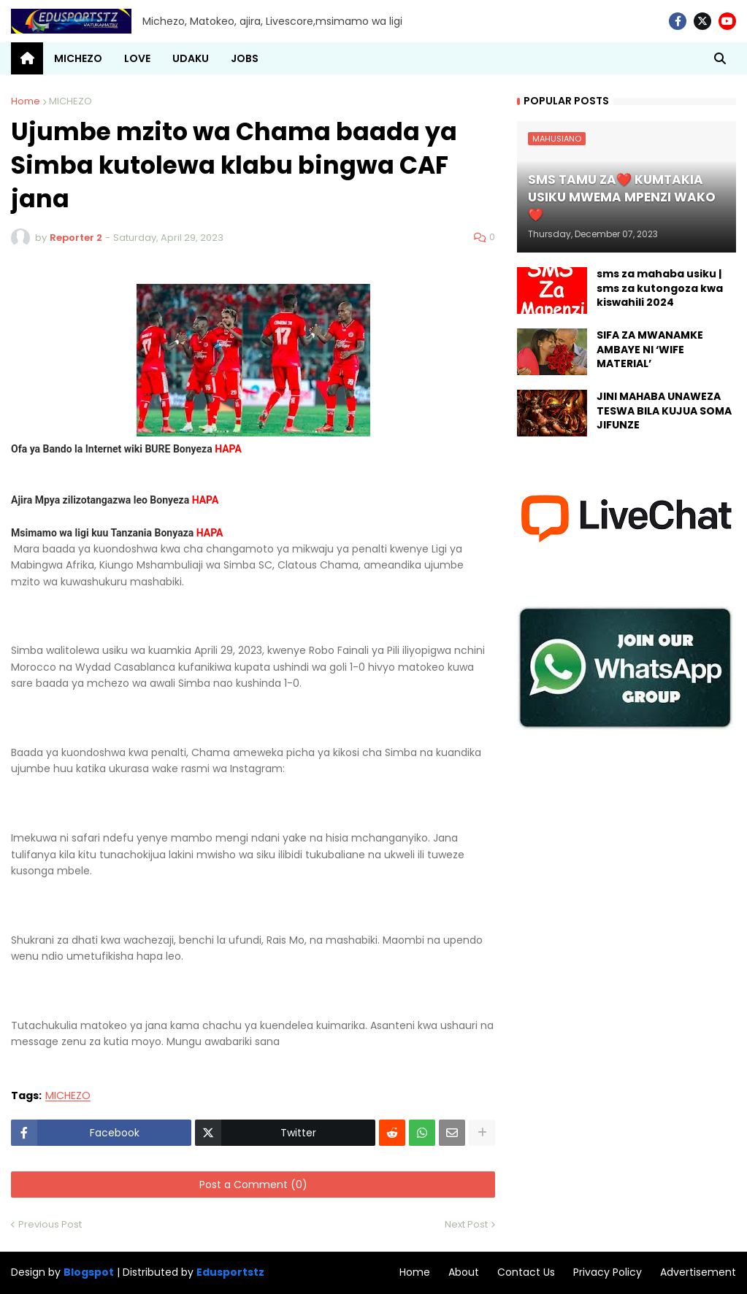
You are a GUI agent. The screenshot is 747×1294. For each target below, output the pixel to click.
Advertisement (698, 1272)
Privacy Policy (607, 1272)
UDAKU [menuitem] (190, 58)
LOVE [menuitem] (137, 58)
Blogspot (89, 1272)
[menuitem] (27, 58)
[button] (720, 58)
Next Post (466, 1224)
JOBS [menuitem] (244, 58)
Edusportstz (230, 1272)
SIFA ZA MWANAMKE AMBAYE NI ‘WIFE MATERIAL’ (650, 349)
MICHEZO (70, 101)
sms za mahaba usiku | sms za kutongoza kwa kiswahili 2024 (660, 288)
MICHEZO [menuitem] (78, 58)
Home (25, 101)
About (463, 1272)
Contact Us (526, 1272)
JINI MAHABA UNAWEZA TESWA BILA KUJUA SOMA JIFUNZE (664, 411)
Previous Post (50, 1224)
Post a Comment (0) (253, 1184)
